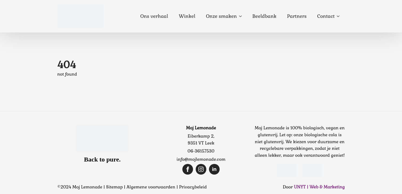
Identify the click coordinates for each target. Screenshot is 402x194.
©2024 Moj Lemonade (79, 187)
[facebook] (187, 169)
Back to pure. (102, 159)
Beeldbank (264, 16)
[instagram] (201, 169)
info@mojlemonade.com (201, 159)
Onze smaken (221, 16)
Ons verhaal (154, 16)
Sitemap (114, 187)
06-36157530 (200, 151)
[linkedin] (214, 169)
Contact (326, 16)
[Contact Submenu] (340, 16)
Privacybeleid (193, 187)
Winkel (187, 16)
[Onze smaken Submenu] (242, 16)
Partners (296, 16)
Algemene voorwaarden (150, 187)
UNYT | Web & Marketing (319, 187)
